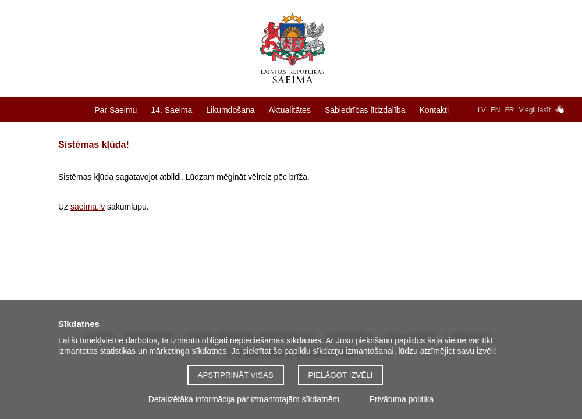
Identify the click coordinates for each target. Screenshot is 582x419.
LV (482, 110)
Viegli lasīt (535, 110)
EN (496, 110)
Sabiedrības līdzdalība (365, 110)
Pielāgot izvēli (340, 375)
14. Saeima (171, 110)
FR (509, 110)
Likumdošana (230, 110)
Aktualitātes (290, 110)
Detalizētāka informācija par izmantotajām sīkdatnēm (243, 399)
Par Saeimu (115, 110)
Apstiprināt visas (236, 375)
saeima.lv (87, 206)
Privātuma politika (402, 399)
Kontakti (434, 110)
